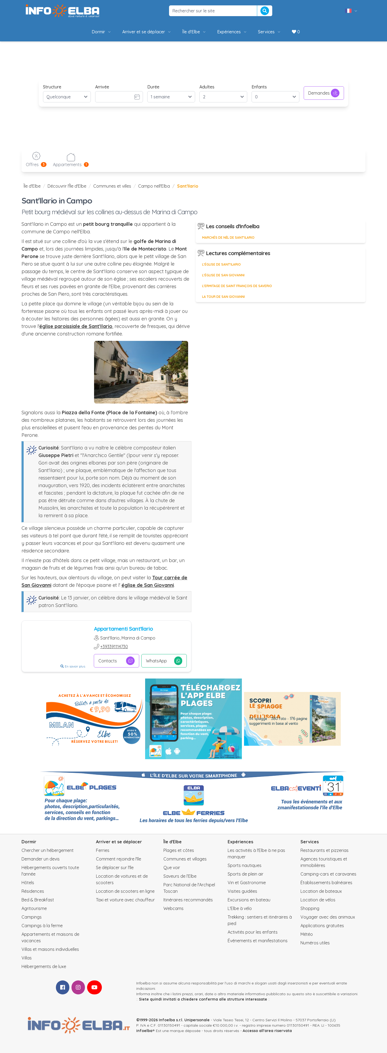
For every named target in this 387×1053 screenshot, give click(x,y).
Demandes (323, 93)
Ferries (102, 850)
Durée (153, 87)
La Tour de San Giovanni (223, 297)
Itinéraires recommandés (188, 899)
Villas (27, 958)
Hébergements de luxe (44, 966)
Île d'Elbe (194, 31)
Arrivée (102, 87)
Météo (306, 934)
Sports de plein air (245, 874)
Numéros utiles (315, 942)
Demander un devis (41, 859)
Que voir (171, 867)
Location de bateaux (321, 891)
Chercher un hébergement (48, 850)
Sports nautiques (244, 865)
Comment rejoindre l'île (118, 859)
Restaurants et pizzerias (324, 850)
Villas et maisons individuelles (50, 949)
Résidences (33, 891)
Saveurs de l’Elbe (179, 876)
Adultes (206, 87)
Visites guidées (242, 891)
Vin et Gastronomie (247, 882)
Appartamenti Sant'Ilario (123, 628)
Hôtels (28, 882)
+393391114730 (114, 646)
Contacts (116, 660)
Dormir (102, 31)
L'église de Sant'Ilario (221, 264)
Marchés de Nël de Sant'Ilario (228, 237)
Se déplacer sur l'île (115, 867)
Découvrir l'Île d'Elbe (67, 186)
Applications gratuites (322, 925)
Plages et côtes (178, 850)
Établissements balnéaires (326, 882)
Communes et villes (112, 186)
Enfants (259, 87)
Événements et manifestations (258, 940)
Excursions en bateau (249, 899)
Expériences (232, 31)
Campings (32, 917)
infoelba (144, 1030)
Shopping (309, 908)
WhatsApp (164, 660)
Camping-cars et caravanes (328, 874)
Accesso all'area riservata (267, 1030)
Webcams (173, 908)
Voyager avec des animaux (327, 917)
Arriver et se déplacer (146, 31)
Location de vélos (317, 899)
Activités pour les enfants (253, 932)
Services (269, 31)
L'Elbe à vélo (240, 908)
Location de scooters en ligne (125, 891)
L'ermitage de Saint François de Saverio (237, 286)
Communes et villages (185, 859)
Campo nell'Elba (154, 186)
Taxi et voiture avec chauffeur (125, 899)
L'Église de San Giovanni (223, 275)
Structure (52, 87)
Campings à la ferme (42, 925)
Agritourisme (34, 908)
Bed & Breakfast (38, 899)
